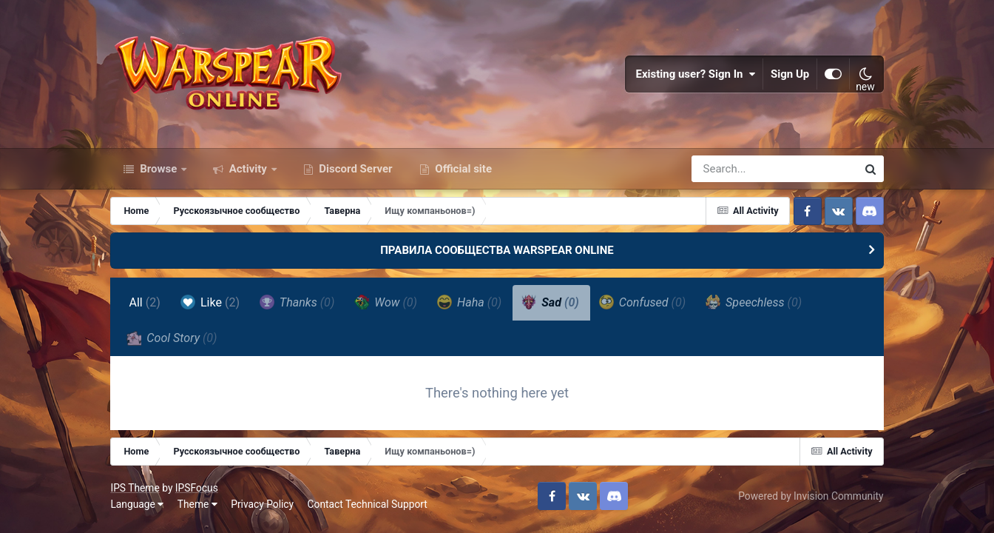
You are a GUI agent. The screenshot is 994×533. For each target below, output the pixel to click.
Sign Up (789, 74)
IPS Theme (134, 488)
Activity (248, 168)
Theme (197, 504)
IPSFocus (196, 488)
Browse (158, 168)
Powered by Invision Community (810, 496)
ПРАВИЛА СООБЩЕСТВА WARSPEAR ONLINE (497, 250)
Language (136, 504)
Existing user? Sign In (695, 74)
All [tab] (144, 302)
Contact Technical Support (367, 504)
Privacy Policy (262, 504)
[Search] (732, 168)
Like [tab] (210, 302)
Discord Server (355, 168)
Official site (462, 168)
